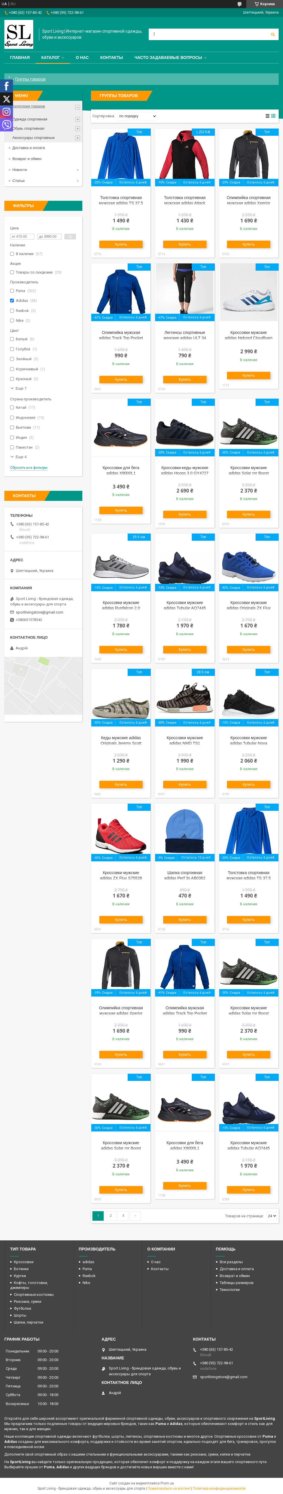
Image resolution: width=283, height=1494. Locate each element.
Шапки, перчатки (28, 1322)
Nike (86, 1283)
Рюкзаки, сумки (27, 1301)
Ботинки (21, 1269)
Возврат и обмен (27, 159)
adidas (88, 1262)
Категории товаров (28, 106)
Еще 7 (21, 388)
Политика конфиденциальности (219, 1488)
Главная (20, 57)
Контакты (111, 57)
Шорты (20, 1315)
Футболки (22, 1308)
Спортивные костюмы (34, 1294)
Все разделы (231, 1262)
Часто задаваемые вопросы (168, 57)
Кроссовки (23, 1262)
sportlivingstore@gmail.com (39, 612)
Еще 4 (21, 457)
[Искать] (273, 34)
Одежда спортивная (29, 119)
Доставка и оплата (28, 148)
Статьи (18, 181)
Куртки (20, 1276)
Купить (121, 244)
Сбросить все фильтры (28, 468)
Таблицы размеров (237, 1283)
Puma (87, 1269)
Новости (19, 170)
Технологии (230, 1289)
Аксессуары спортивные (33, 137)
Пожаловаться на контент (169, 1488)
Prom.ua (167, 1483)
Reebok (89, 1276)
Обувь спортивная (28, 128)
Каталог (50, 57)
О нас (82, 57)
